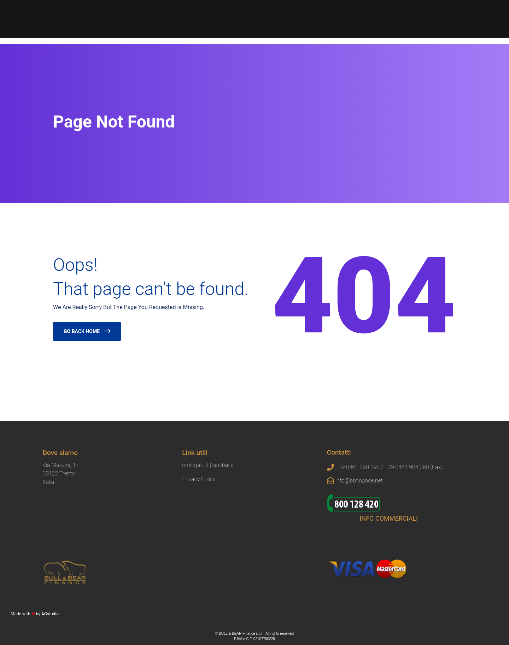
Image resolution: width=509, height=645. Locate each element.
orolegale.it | (197, 465)
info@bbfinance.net (359, 480)
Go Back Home (82, 331)
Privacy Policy (198, 479)
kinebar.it (223, 465)
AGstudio (50, 613)
